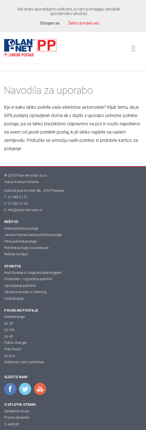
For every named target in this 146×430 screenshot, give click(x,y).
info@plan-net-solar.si (25, 210)
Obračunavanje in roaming (25, 292)
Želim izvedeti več (83, 23)
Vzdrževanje (13, 298)
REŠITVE (11, 222)
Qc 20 (8, 323)
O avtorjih (11, 424)
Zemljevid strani (16, 411)
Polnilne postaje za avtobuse (26, 248)
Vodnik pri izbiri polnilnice (24, 362)
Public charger (15, 343)
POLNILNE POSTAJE (21, 310)
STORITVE (12, 266)
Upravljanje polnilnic (20, 285)
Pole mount (12, 349)
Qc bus (9, 356)
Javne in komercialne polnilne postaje (33, 235)
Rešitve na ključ (16, 254)
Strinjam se (50, 23)
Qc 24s (9, 330)
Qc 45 (8, 336)
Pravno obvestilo (17, 417)
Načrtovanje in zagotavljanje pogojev (33, 272)
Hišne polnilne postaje (21, 228)
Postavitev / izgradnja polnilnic (28, 279)
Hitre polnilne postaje (20, 241)
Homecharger (14, 317)
